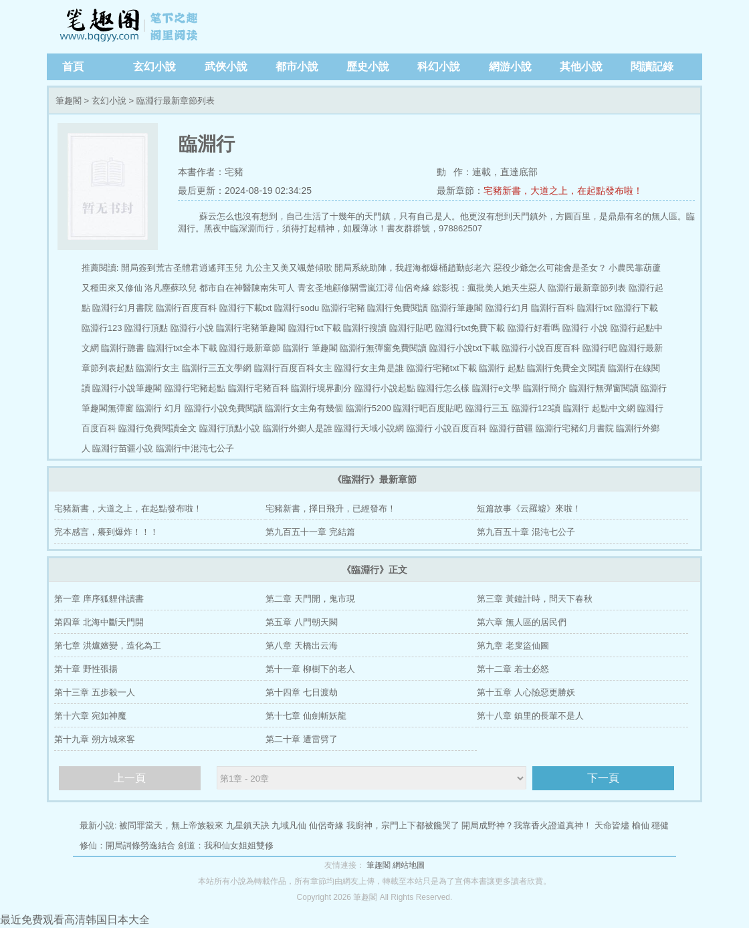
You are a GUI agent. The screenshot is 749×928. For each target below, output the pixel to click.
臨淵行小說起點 (384, 388)
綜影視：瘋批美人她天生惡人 (489, 288)
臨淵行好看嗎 (534, 328)
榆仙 (640, 825)
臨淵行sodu (296, 308)
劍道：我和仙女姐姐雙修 (226, 845)
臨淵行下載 (636, 308)
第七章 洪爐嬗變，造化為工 (107, 646)
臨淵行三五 (487, 408)
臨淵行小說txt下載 (464, 348)
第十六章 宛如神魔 (90, 716)
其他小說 (581, 66)
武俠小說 (226, 66)
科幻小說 (438, 66)
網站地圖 (409, 865)
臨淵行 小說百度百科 (447, 428)
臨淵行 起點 (502, 368)
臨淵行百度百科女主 (293, 368)
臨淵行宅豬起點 (195, 388)
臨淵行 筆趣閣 (310, 348)
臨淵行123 (102, 328)
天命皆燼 (612, 825)
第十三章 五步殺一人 (94, 692)
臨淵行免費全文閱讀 (566, 368)
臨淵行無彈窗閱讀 (604, 388)
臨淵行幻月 (507, 308)
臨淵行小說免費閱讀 (224, 408)
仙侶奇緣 (412, 288)
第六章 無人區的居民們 (521, 622)
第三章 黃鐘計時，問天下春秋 (535, 599)
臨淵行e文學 (496, 388)
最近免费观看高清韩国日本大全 (75, 919)
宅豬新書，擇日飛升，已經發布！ (330, 508)
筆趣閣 (130, 27)
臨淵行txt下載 (314, 328)
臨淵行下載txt (245, 308)
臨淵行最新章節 (249, 348)
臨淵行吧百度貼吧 (428, 408)
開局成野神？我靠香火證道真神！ (526, 825)
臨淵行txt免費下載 (470, 328)
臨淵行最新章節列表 (587, 288)
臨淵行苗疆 (511, 428)
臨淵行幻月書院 (122, 308)
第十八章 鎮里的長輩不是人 (530, 716)
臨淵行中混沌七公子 (195, 448)
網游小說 (510, 66)
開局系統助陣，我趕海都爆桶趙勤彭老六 (412, 268)
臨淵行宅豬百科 (258, 388)
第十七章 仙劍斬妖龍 (305, 716)
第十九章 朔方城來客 (94, 739)
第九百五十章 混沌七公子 (526, 532)
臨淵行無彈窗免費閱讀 (383, 348)
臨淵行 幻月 (159, 408)
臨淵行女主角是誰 (369, 368)
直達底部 (519, 171)
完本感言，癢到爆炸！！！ (106, 532)
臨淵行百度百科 (186, 308)
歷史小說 (367, 66)
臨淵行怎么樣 (443, 388)
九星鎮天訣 (248, 825)
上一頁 (130, 778)
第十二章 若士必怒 (513, 669)
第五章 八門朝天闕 (301, 622)
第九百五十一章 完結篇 (310, 532)
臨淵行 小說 (585, 328)
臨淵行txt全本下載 (182, 348)
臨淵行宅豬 (343, 308)
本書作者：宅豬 (210, 171)
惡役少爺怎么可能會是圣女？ (550, 268)
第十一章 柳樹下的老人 (310, 669)
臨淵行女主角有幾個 (304, 408)
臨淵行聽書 (122, 348)
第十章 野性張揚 (86, 669)
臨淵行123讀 (536, 408)
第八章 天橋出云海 (301, 646)
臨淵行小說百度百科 (541, 348)
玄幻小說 (154, 66)
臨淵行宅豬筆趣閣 (251, 328)
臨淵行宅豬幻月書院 (575, 428)
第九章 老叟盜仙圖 (513, 646)
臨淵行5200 (368, 408)
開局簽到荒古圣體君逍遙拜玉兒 (182, 268)
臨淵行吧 (599, 348)
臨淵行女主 (157, 368)
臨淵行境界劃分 (321, 388)
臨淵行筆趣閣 (457, 308)
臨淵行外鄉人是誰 (297, 428)
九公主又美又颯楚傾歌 (288, 268)
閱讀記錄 (652, 66)
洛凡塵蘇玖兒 (170, 288)
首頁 (73, 66)
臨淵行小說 (192, 328)
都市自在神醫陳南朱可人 (247, 288)
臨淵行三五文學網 (216, 368)
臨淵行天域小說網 (369, 428)
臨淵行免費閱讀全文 (157, 428)
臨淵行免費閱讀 (397, 308)
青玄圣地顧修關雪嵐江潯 (345, 288)
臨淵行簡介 (544, 388)
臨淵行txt (595, 308)
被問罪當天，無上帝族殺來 (171, 825)
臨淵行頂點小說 (229, 428)
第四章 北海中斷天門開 (99, 622)
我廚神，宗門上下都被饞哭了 (402, 825)
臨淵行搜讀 (365, 328)
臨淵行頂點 (146, 328)
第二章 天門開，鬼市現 (310, 599)
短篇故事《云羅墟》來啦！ (529, 508)
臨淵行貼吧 (411, 328)
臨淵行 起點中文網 (599, 408)
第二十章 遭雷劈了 (301, 739)
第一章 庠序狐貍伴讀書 (99, 599)
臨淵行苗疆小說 (122, 448)
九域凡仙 (289, 825)
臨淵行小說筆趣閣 (127, 388)
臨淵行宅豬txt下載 (442, 368)
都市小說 (297, 66)
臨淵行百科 (552, 308)
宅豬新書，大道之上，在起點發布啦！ (563, 190)
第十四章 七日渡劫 (301, 692)
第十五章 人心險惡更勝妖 (526, 692)
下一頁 (603, 778)
